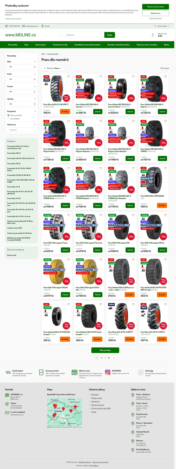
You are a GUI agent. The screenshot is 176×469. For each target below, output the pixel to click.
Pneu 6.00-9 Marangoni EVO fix (152, 243)
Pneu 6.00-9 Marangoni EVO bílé (55, 287)
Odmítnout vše (155, 13)
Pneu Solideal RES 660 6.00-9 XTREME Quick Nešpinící (119, 197)
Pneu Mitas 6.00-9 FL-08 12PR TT (56, 104)
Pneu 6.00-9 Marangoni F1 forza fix (89, 243)
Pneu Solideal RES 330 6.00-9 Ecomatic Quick (119, 105)
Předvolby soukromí (84, 462)
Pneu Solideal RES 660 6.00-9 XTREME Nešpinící (87, 197)
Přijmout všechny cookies (155, 7)
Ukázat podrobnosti (156, 18)
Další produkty (105, 350)
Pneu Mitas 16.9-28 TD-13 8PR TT (120, 332)
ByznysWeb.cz (94, 465)
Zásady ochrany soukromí (100, 462)
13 (108, 358)
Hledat (109, 35)
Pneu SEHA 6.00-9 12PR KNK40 (152, 196)
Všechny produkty (14, 115)
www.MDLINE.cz (20, 35)
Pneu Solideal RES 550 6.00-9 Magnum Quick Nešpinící (119, 150)
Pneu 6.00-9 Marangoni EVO (118, 243)
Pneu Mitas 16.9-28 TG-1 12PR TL (153, 332)
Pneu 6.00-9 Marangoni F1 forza (55, 243)
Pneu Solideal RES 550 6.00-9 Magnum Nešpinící (87, 150)
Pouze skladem (13, 118)
